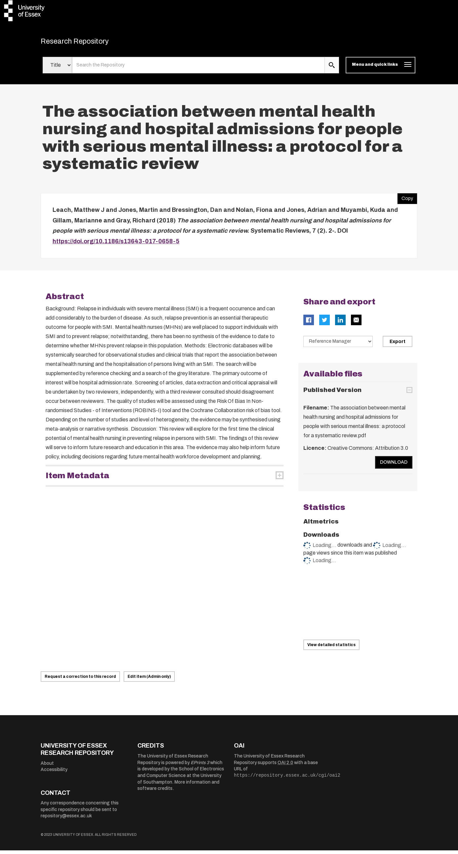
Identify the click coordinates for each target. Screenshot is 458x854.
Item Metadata (77, 479)
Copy (405, 201)
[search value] (198, 68)
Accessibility (54, 773)
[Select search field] (57, 68)
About (47, 766)
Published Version (332, 393)
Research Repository (87, 43)
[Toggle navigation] (380, 68)
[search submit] (331, 68)
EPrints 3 (200, 765)
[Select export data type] (338, 345)
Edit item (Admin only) (149, 680)
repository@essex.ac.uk (66, 819)
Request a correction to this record (80, 680)
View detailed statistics (331, 648)
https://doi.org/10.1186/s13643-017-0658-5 (116, 244)
